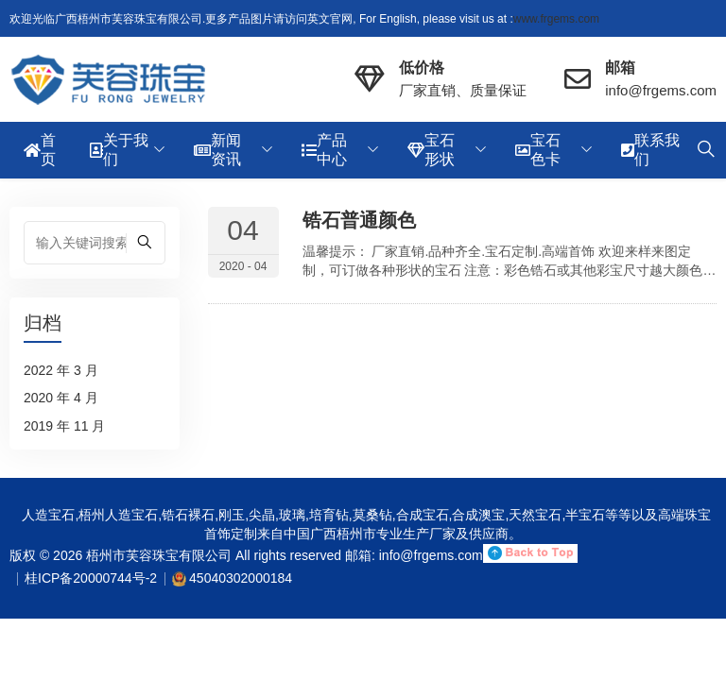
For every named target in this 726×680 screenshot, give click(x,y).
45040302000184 (240, 578)
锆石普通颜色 (359, 220)
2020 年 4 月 (61, 397)
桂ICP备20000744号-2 (91, 578)
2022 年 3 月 (61, 370)
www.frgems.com (556, 19)
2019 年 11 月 (64, 426)
